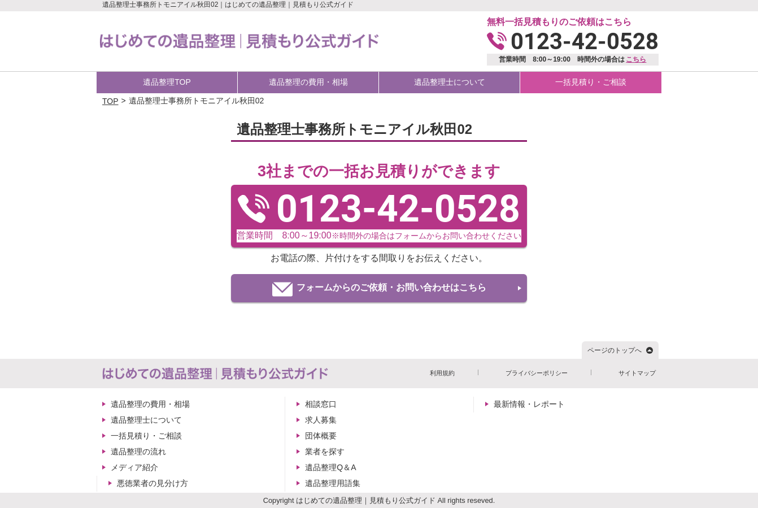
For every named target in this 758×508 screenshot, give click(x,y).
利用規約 (442, 373)
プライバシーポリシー (537, 373)
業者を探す (325, 451)
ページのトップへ (614, 350)
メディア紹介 (134, 467)
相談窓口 (321, 404)
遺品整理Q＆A (330, 467)
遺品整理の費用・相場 (308, 81)
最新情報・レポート (529, 404)
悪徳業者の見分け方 (152, 483)
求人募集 (321, 419)
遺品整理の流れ (138, 451)
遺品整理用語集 (332, 483)
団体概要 (321, 435)
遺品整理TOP (167, 81)
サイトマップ (637, 373)
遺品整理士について (449, 81)
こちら (636, 59)
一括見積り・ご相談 (590, 81)
